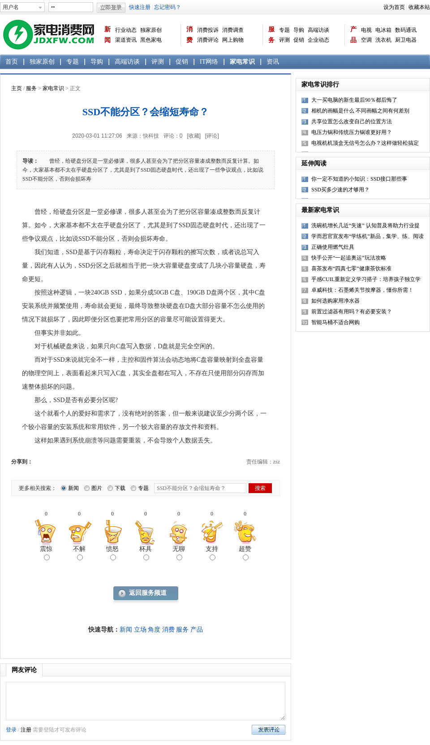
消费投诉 (208, 30)
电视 (366, 30)
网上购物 (233, 40)
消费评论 (208, 40)
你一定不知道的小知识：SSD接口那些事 (359, 179)
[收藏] (194, 136)
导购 (298, 30)
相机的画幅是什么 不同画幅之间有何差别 (360, 111)
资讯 (273, 61)
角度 (154, 629)
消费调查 (233, 30)
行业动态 (126, 30)
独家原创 (151, 30)
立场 (140, 629)
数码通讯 (406, 30)
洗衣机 (383, 40)
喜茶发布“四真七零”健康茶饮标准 (351, 268)
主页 (16, 88)
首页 (11, 61)
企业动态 (318, 40)
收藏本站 (419, 7)
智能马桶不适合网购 (335, 322)
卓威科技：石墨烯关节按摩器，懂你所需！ (362, 290)
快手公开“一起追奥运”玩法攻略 (348, 258)
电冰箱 (383, 30)
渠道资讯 (126, 40)
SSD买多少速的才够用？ (340, 189)
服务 (271, 34)
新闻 (107, 34)
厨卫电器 (406, 40)
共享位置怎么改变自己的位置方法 (351, 121)
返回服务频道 (148, 592)
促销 (298, 40)
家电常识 (242, 61)
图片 (96, 488)
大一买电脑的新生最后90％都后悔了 (354, 100)
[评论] (212, 136)
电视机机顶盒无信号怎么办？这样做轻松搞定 (365, 143)
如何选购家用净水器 (335, 301)
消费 (189, 34)
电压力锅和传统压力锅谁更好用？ (351, 132)
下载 (120, 488)
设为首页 (394, 7)
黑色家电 (151, 40)
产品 (353, 34)
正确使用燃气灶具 (332, 247)
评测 (284, 40)
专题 (284, 30)
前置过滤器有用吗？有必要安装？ (351, 311)
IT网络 (209, 61)
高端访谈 (318, 30)
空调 (366, 40)
